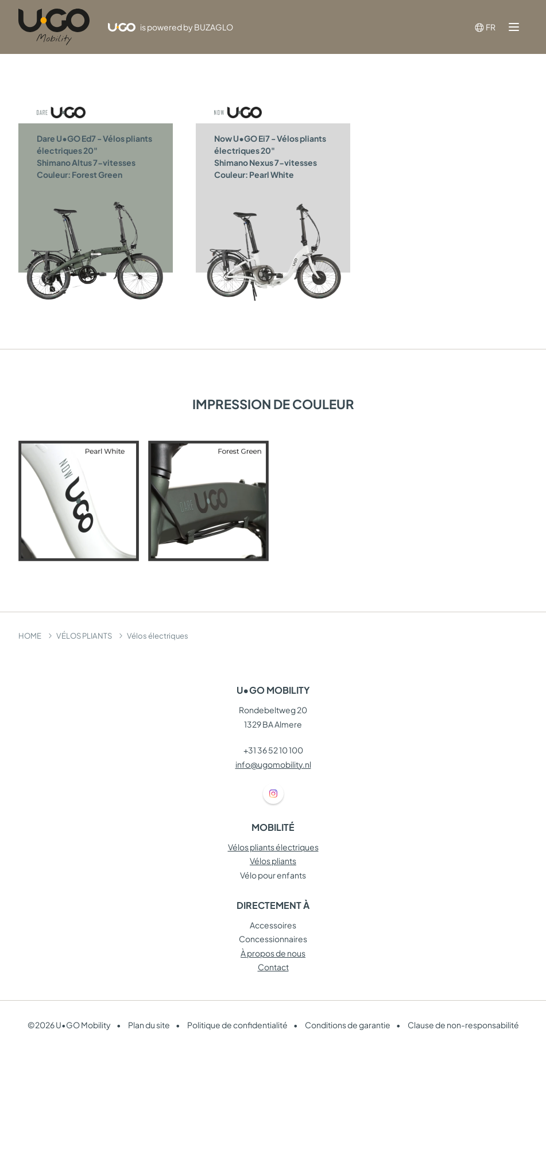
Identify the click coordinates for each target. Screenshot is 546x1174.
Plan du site (149, 1025)
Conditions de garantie (347, 1025)
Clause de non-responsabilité (463, 1025)
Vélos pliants (273, 861)
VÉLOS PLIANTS (84, 635)
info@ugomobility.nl (273, 764)
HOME (29, 635)
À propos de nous (273, 953)
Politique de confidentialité (237, 1025)
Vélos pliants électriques (273, 847)
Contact (273, 967)
